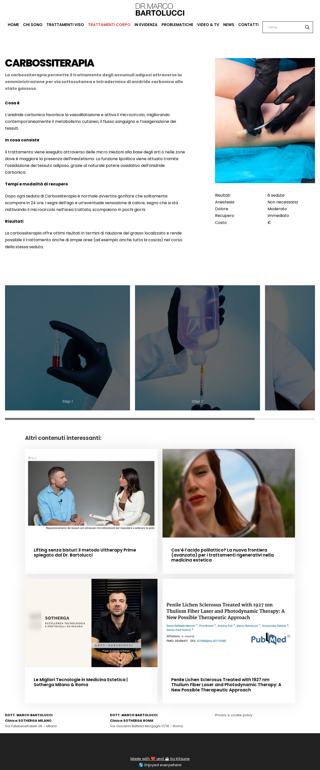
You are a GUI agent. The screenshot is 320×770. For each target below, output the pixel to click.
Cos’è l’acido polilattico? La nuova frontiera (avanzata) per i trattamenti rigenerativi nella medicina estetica (226, 532)
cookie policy (238, 695)
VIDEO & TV (207, 25)
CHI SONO (34, 25)
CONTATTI (247, 25)
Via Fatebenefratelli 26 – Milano (28, 706)
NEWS (228, 25)
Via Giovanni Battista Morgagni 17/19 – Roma (143, 706)
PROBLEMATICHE (176, 25)
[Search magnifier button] (304, 27)
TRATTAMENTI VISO (66, 25)
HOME (15, 25)
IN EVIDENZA (144, 25)
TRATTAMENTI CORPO (108, 25)
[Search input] (283, 27)
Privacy (220, 695)
